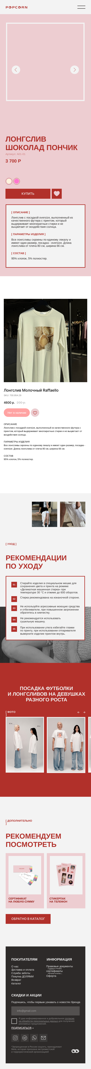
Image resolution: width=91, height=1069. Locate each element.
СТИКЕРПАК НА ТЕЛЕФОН (58, 900)
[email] (45, 1010)
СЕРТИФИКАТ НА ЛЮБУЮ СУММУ (21, 900)
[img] (17, 7)
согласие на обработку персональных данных (46, 1019)
